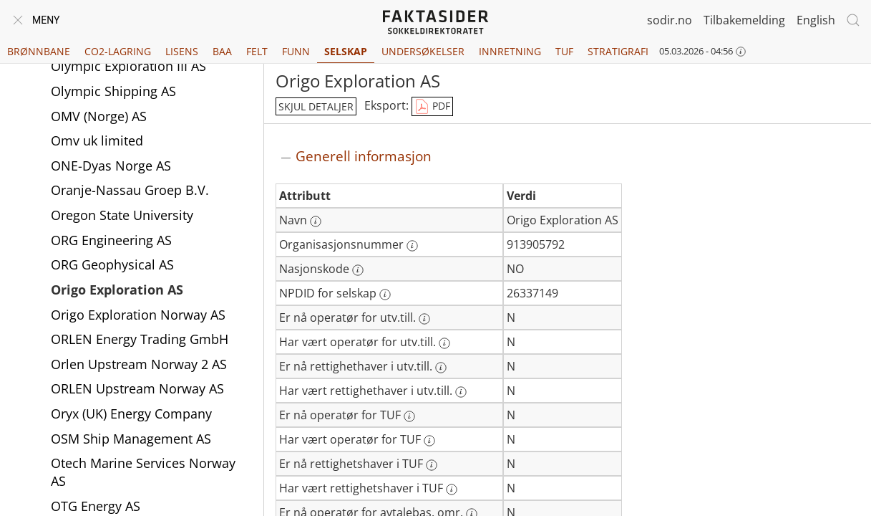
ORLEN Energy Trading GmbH (139, 339)
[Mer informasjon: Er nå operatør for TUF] (409, 416)
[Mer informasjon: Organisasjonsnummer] (412, 246)
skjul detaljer (316, 106)
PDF (432, 107)
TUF (564, 51)
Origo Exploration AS (117, 289)
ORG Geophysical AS (112, 264)
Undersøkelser (422, 51)
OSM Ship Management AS (131, 438)
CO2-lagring (117, 51)
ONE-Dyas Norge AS (111, 165)
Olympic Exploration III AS (128, 66)
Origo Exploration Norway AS (138, 314)
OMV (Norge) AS (99, 116)
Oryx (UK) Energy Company (131, 413)
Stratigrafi (618, 51)
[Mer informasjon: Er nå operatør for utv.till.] (424, 319)
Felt (257, 51)
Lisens (181, 51)
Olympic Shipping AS (113, 91)
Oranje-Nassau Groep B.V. (130, 190)
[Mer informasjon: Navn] (315, 221)
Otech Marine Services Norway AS (143, 471)
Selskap (345, 51)
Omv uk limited (97, 140)
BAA (222, 51)
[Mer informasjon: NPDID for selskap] (385, 294)
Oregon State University (122, 215)
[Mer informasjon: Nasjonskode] (358, 270)
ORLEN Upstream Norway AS (137, 388)
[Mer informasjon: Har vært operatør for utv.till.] (444, 343)
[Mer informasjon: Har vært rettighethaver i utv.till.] (461, 392)
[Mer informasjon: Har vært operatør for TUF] (429, 440)
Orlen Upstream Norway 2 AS (139, 364)
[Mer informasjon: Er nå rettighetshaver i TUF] (431, 465)
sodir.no (669, 20)
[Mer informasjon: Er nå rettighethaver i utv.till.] (441, 367)
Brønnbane (38, 51)
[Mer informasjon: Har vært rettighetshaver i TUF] (451, 489)
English (816, 20)
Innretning (510, 51)
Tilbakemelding (744, 20)
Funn (296, 51)
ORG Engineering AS (111, 240)
